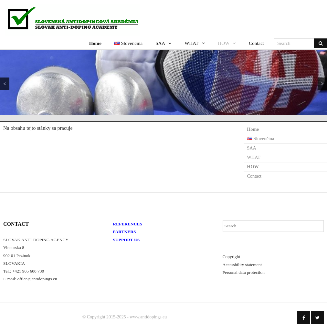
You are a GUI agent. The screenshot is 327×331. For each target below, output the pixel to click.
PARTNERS (124, 231)
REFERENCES (127, 224)
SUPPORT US (126, 239)
